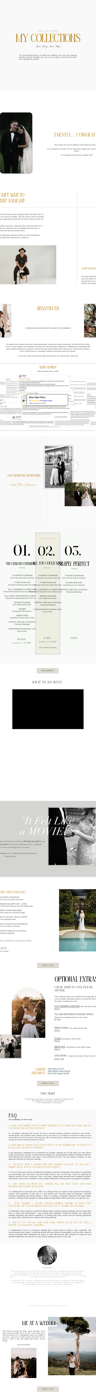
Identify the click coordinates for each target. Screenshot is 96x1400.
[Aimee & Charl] (51, 1305)
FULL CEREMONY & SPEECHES (67, 1006)
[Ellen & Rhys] (28, 1305)
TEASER (57, 1039)
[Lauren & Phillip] (67, 1305)
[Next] (83, 1277)
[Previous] (13, 1277)
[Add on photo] (47, 670)
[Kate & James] (46, 1305)
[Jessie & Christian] (30, 1305)
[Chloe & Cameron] (39, 1305)
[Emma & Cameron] (53, 1305)
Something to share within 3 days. (78, 1047)
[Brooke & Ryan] (55, 1305)
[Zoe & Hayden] (32, 1305)
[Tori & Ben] (62, 1305)
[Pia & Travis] (37, 1305)
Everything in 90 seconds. (71, 1039)
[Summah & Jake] (58, 1305)
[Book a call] (48, 965)
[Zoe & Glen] (44, 1305)
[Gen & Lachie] (60, 1305)
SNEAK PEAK (59, 1047)
